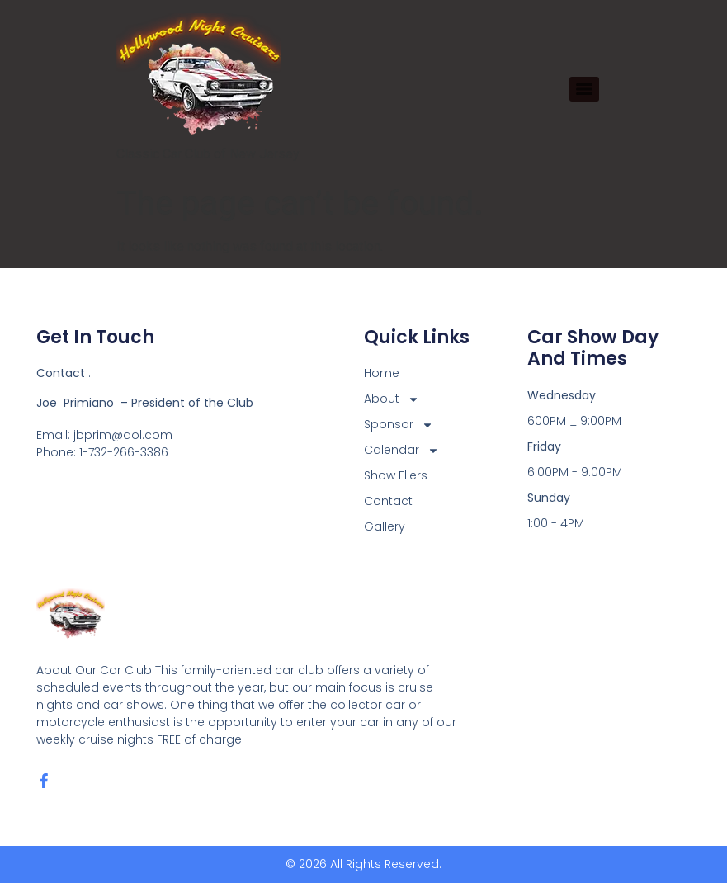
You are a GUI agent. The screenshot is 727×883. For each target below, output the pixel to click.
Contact (388, 501)
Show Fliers (395, 475)
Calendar (401, 450)
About (391, 399)
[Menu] (584, 89)
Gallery (384, 526)
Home (381, 373)
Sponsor (398, 424)
